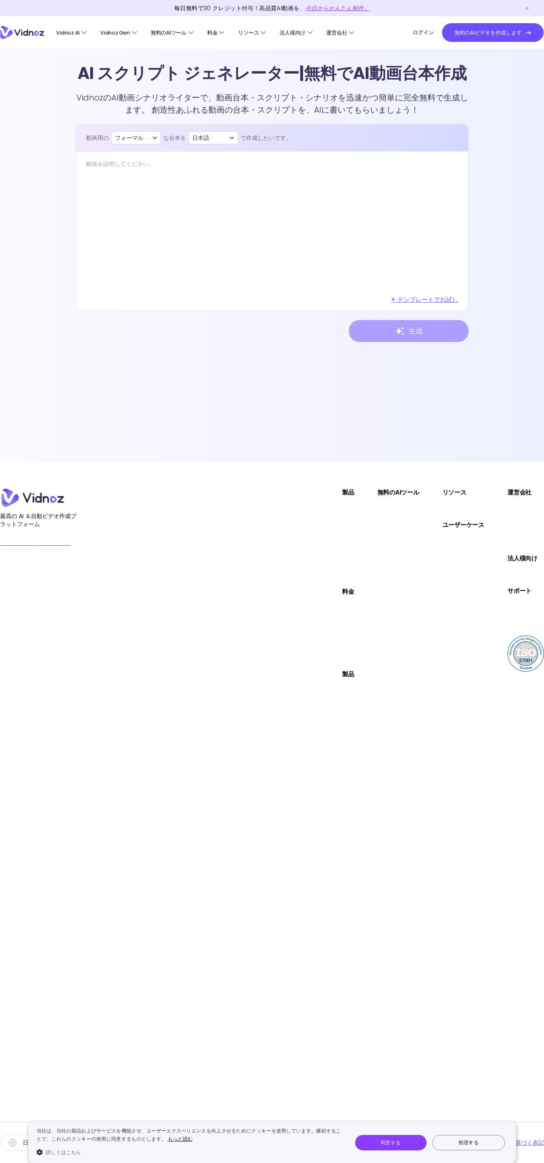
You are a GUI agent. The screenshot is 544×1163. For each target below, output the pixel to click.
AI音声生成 (312, 892)
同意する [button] (391, 1142)
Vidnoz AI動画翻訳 (227, 575)
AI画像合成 (312, 792)
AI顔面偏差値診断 (322, 675)
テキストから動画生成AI (331, 525)
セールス (425, 541)
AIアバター (215, 690)
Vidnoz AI (68, 33)
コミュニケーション (441, 574)
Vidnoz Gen (115, 33)
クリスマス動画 (222, 790)
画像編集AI (312, 575)
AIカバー (309, 958)
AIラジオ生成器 (318, 1075)
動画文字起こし (319, 1058)
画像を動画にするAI (325, 542)
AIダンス (309, 642)
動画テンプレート (225, 707)
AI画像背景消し (318, 825)
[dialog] (272, 1142)
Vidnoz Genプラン (228, 641)
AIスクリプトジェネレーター (338, 725)
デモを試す (510, 574)
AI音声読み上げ (318, 908)
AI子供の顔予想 (318, 692)
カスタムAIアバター (228, 773)
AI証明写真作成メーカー (331, 775)
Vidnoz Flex (217, 542)
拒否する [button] (469, 1142)
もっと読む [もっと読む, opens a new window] (180, 1138)
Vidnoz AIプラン (223, 607)
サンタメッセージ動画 (329, 1092)
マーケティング (435, 557)
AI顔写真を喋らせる (325, 508)
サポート (425, 591)
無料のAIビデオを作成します (57, 546)
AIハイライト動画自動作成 (335, 708)
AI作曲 (306, 942)
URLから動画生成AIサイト (333, 592)
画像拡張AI (312, 1042)
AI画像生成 (312, 558)
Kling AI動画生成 (320, 1008)
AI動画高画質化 (318, 608)
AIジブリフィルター (325, 992)
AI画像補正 (312, 858)
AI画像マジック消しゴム (331, 842)
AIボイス (212, 723)
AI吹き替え (312, 658)
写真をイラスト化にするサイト (342, 808)
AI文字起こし (315, 625)
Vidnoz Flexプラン (226, 657)
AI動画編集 (312, 758)
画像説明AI (312, 1025)
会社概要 (507, 508)
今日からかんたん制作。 (338, 8)
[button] (190, 1152)
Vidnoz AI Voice (223, 558)
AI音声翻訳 (312, 975)
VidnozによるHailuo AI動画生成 (343, 1108)
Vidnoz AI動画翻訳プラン (236, 624)
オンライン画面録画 (326, 742)
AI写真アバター (222, 740)
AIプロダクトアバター (231, 757)
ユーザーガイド (516, 607)
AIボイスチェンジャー (328, 875)
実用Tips (425, 508)
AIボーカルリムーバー (328, 925)
